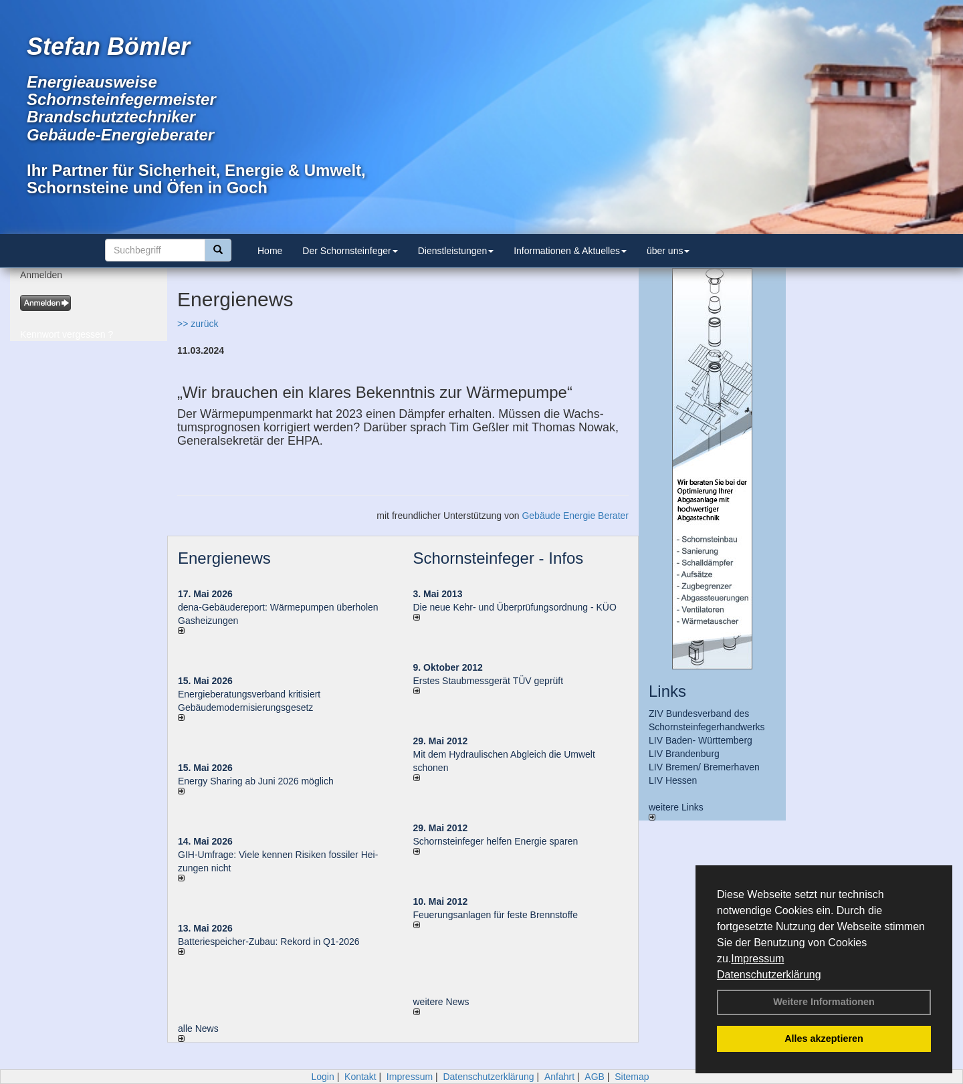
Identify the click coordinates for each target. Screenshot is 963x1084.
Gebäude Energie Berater (575, 515)
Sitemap (632, 1076)
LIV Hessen (673, 780)
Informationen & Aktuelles (570, 250)
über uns (668, 250)
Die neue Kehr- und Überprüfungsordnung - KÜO (515, 607)
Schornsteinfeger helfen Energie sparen (495, 841)
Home (269, 250)
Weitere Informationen (824, 1001)
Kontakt (360, 1076)
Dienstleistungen (456, 250)
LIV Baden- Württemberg (700, 740)
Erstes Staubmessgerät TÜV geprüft (488, 680)
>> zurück (197, 323)
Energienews (224, 558)
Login (322, 1076)
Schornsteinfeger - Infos (498, 558)
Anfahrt (559, 1076)
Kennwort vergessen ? (66, 334)
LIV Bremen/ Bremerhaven (704, 767)
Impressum (757, 958)
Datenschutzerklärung (769, 974)
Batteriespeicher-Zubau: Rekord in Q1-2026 (269, 941)
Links (667, 691)
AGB (594, 1076)
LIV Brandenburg (684, 753)
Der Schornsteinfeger (349, 250)
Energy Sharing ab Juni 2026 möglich (256, 781)
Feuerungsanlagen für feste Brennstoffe (495, 914)
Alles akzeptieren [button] (823, 1038)
